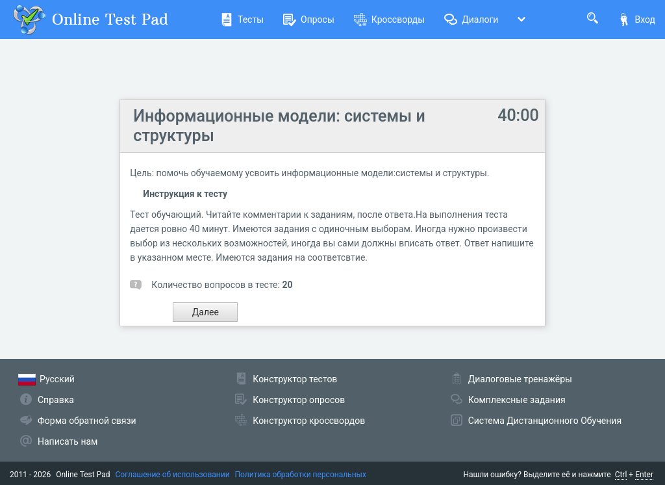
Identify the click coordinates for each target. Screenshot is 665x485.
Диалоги (471, 19)
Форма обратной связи (87, 420)
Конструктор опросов (299, 400)
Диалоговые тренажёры (520, 379)
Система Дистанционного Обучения (544, 420)
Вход (636, 19)
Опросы (308, 19)
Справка (56, 400)
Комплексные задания (517, 400)
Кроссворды (389, 19)
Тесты (242, 19)
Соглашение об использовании (173, 474)
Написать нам (67, 441)
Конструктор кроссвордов (309, 420)
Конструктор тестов (295, 379)
